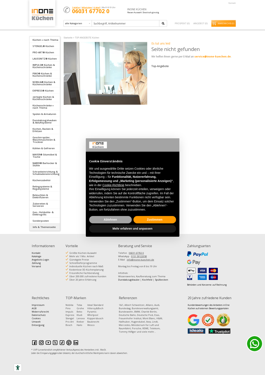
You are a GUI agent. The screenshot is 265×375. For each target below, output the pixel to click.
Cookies (36, 318)
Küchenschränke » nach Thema (43, 106)
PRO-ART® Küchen (43, 52)
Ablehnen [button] (110, 219)
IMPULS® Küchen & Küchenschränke (44, 66)
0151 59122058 (139, 256)
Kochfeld (147, 279)
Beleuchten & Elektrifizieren (40, 196)
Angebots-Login (40, 259)
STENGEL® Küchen (43, 46)
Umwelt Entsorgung (38, 323)
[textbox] (126, 23)
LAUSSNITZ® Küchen (45, 58)
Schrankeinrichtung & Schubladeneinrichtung (46, 172)
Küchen (42, 14)
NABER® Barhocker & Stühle (45, 164)
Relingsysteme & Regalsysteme (42, 187)
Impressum (38, 304)
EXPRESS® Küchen (43, 90)
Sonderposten (41, 220)
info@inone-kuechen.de (140, 259)
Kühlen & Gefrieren (44, 148)
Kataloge (36, 256)
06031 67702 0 (136, 252)
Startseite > (69, 38)
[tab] (44, 39)
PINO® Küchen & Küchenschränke (42, 74)
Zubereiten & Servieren (40, 204)
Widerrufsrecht (40, 311)
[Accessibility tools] (18, 368)
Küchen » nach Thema (45, 39)
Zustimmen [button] (154, 219)
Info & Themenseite (44, 227)
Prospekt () (182, 23)
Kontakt (232, 3)
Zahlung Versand (36, 264)
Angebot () (200, 23)
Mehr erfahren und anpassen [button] (132, 228)
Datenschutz (39, 315)
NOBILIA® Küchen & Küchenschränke (44, 83)
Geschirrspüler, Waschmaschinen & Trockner (44, 140)
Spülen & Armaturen (44, 114)
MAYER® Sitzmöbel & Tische (45, 155)
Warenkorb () (226, 23)
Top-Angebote (160, 66)
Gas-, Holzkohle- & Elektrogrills (43, 213)
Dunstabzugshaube (128, 279)
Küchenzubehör (42, 180)
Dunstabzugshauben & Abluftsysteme (45, 121)
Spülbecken (161, 279)
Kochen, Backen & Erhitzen (43, 130)
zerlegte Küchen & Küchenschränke (43, 98)
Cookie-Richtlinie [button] (113, 185)
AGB (34, 308)
